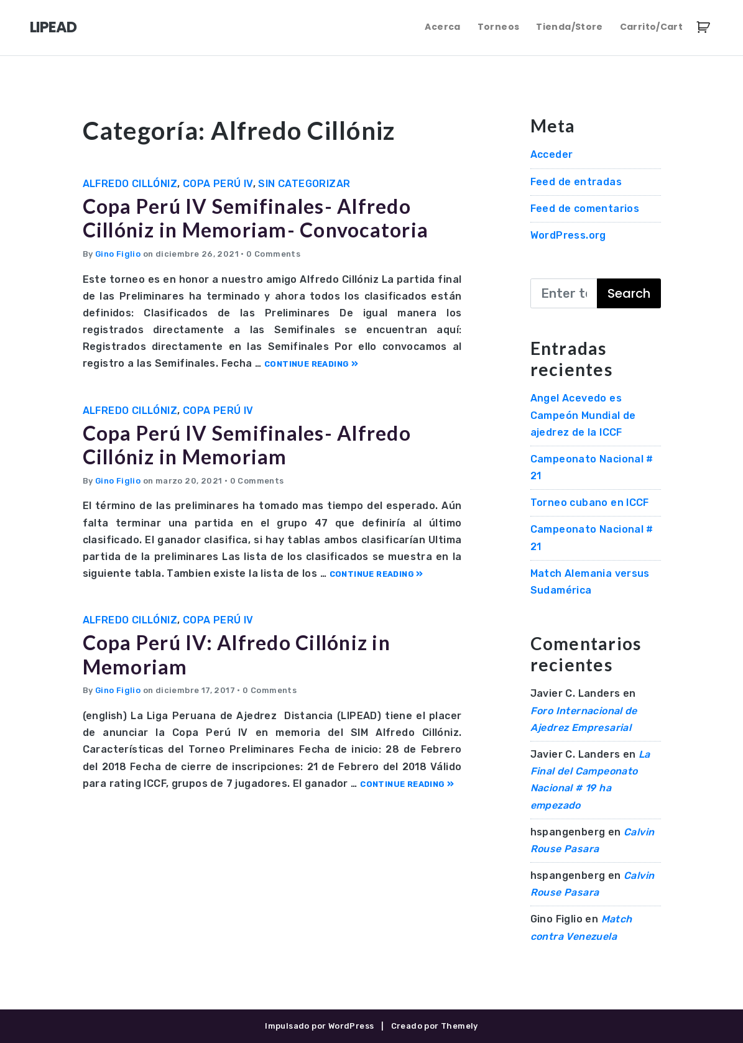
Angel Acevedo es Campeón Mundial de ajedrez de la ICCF (583, 415)
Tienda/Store (569, 27)
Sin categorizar (304, 184)
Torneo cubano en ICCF (589, 502)
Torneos (498, 27)
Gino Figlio (118, 254)
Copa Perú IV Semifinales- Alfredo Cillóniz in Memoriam (247, 445)
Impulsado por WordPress (319, 1026)
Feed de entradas (576, 182)
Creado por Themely (434, 1026)
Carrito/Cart (651, 27)
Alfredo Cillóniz (130, 184)
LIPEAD (53, 27)
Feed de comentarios (585, 208)
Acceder (551, 154)
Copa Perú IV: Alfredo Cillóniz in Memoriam (236, 654)
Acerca (442, 27)
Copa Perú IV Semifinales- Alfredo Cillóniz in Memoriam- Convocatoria (256, 218)
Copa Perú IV (218, 184)
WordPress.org (568, 235)
